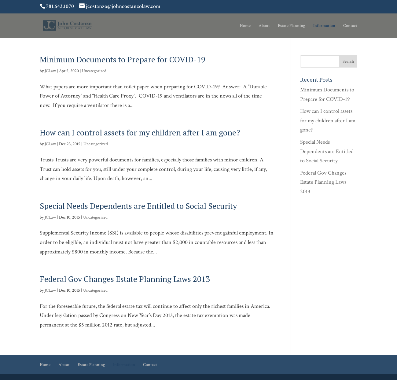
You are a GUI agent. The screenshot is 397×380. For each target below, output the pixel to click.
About (264, 26)
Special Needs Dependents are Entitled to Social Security (138, 206)
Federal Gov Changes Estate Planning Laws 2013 (125, 279)
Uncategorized (94, 71)
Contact (350, 26)
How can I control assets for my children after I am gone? (140, 132)
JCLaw (50, 71)
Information (324, 26)
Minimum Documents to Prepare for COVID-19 (122, 59)
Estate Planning (291, 26)
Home (245, 26)
